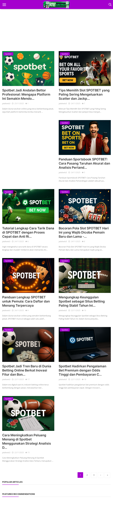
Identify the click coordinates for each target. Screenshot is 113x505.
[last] (107, 475)
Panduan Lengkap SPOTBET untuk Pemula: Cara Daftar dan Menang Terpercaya (26, 301)
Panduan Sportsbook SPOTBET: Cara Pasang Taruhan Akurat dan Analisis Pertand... (84, 163)
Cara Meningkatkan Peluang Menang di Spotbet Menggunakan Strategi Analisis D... (26, 441)
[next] (100, 475)
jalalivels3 (6, 103)
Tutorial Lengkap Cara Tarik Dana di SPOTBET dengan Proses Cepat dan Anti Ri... (28, 232)
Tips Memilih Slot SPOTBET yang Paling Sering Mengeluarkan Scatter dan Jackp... (84, 94)
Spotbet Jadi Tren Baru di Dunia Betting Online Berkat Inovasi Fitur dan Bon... (26, 370)
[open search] (109, 4)
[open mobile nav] (4, 4)
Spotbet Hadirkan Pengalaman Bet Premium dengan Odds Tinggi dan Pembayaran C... (82, 370)
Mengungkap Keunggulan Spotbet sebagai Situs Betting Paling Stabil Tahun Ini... (82, 301)
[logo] (56, 4)
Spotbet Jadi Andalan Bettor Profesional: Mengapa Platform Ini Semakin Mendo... (26, 94)
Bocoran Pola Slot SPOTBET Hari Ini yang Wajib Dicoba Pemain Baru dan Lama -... (84, 232)
